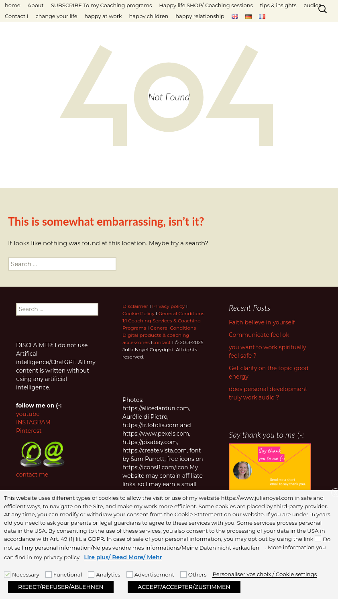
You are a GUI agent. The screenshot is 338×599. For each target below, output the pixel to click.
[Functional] (48, 574)
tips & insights (278, 5)
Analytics (108, 574)
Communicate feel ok (259, 334)
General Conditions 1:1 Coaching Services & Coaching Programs (163, 320)
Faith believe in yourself (262, 322)
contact (162, 342)
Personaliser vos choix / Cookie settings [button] (264, 574)
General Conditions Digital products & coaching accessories (159, 335)
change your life (56, 16)
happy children (148, 16)
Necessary (25, 574)
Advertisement (154, 574)
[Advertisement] (129, 574)
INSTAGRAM (33, 422)
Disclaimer (135, 306)
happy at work (103, 16)
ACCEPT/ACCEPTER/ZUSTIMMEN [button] (184, 587)
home (12, 5)
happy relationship (199, 16)
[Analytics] (91, 574)
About (36, 5)
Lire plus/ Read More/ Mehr (123, 557)
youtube (28, 414)
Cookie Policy (138, 313)
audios (312, 5)
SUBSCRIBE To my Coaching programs (101, 5)
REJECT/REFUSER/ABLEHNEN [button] (61, 587)
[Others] (183, 574)
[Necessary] (7, 574)
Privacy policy (168, 306)
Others (197, 574)
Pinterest (29, 430)
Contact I (17, 16)
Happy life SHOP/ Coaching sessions (206, 5)
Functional (67, 574)
